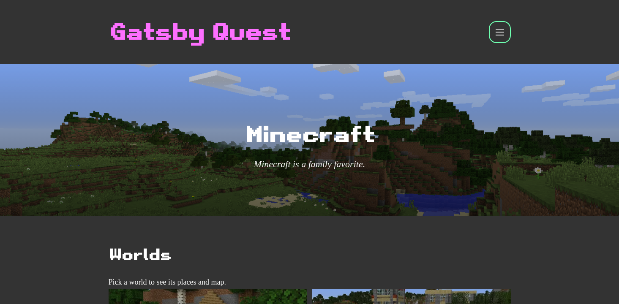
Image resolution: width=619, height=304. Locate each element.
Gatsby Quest (199, 32)
